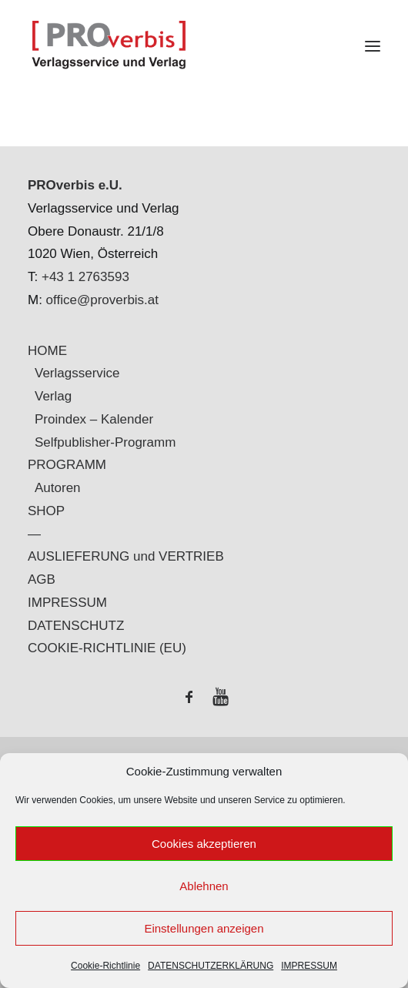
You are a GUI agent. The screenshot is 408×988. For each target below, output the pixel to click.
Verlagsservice (77, 373)
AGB (41, 579)
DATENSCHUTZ (76, 625)
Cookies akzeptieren (204, 843)
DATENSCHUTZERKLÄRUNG (210, 965)
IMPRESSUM (309, 965)
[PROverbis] (204, 46)
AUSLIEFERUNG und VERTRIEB (126, 556)
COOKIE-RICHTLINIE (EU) (107, 648)
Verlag (53, 396)
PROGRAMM (67, 464)
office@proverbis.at (102, 300)
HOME (47, 350)
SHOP (46, 511)
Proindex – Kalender (94, 419)
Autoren (58, 488)
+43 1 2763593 (85, 277)
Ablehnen (203, 886)
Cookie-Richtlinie (105, 965)
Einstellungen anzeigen (203, 928)
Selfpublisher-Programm (105, 442)
